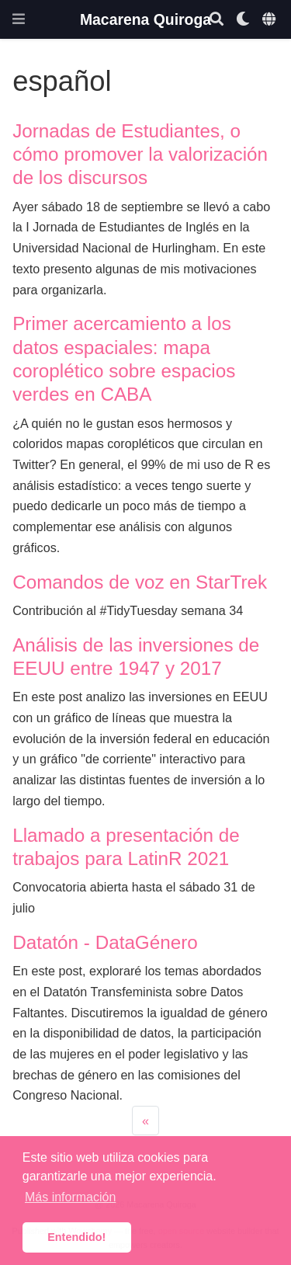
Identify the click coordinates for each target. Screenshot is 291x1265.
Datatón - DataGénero (105, 942)
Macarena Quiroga (145, 19)
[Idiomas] (270, 20)
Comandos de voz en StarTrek (139, 582)
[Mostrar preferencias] (243, 20)
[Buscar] (216, 20)
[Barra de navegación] (18, 19)
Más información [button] (70, 1197)
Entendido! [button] (76, 1237)
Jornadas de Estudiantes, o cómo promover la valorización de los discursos (140, 154)
